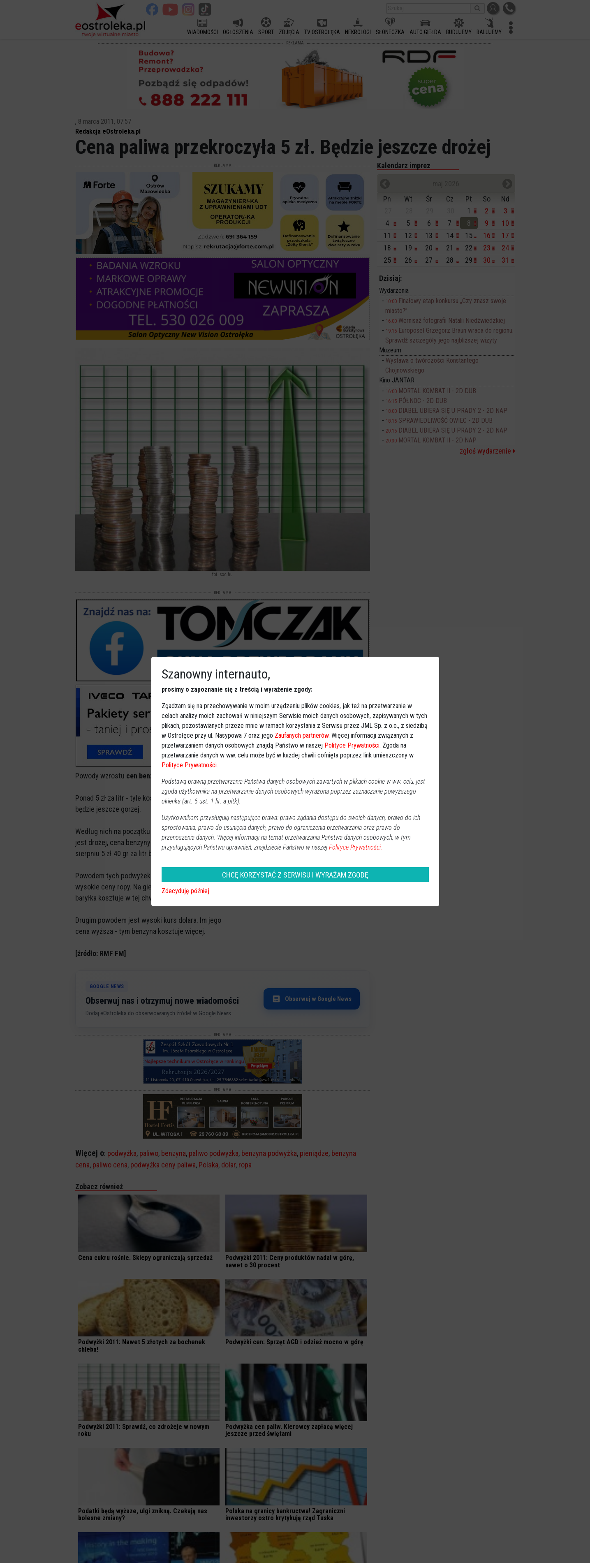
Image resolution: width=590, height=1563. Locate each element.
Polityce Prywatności (351, 745)
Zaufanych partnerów (302, 735)
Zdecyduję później (185, 891)
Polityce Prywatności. (355, 847)
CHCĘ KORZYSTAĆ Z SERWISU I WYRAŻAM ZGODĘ (295, 875)
